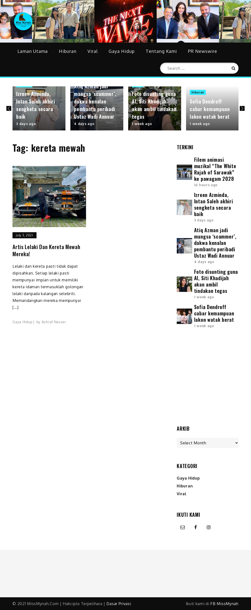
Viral (93, 51)
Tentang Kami (161, 51)
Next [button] (242, 108)
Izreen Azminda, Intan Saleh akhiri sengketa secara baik (35, 105)
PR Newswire (202, 51)
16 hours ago (206, 185)
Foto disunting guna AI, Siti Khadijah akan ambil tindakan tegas (154, 105)
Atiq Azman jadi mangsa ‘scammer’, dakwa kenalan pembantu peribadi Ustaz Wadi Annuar (95, 101)
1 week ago (142, 124)
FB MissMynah (224, 603)
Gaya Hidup (122, 51)
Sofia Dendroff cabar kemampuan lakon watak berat (210, 109)
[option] (39, 108)
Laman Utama (32, 51)
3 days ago (26, 124)
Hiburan (67, 51)
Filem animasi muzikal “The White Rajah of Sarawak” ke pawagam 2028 (215, 169)
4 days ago (84, 124)
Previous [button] (8, 108)
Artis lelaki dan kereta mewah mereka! (46, 250)
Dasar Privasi (118, 603)
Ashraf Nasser (54, 322)
